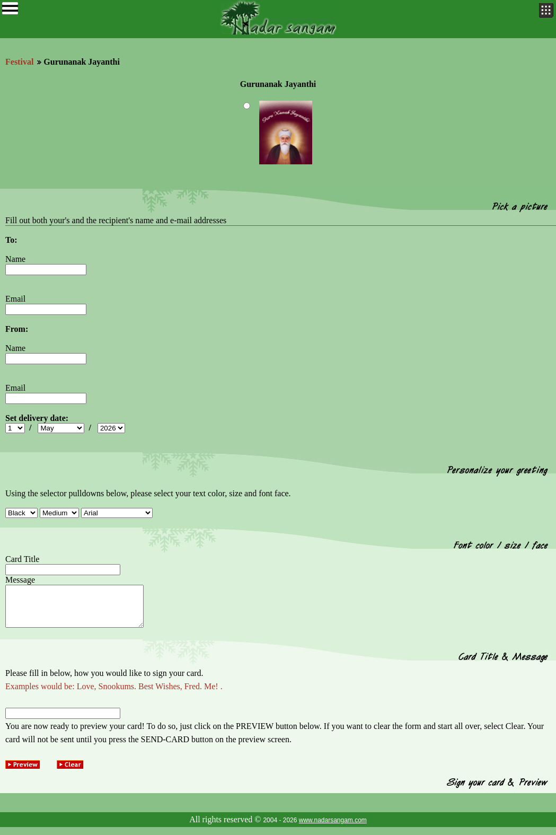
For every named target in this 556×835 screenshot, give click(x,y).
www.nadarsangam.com (333, 828)
